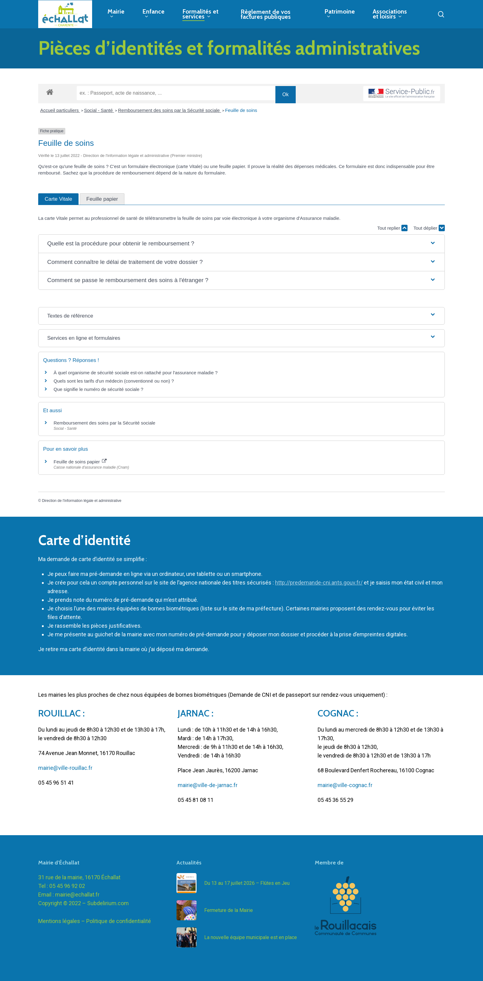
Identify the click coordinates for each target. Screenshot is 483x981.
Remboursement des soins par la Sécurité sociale (169, 110)
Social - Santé (99, 110)
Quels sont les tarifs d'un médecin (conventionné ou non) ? (114, 381)
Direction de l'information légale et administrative (81, 501)
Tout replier (392, 228)
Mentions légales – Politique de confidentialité (94, 921)
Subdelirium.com (108, 903)
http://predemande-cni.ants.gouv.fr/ (319, 582)
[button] (241, 244)
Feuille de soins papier (80, 461)
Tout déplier (429, 228)
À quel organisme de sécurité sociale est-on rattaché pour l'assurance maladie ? (135, 372)
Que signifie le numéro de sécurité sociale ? (98, 389)
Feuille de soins (241, 110)
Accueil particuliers (60, 110)
